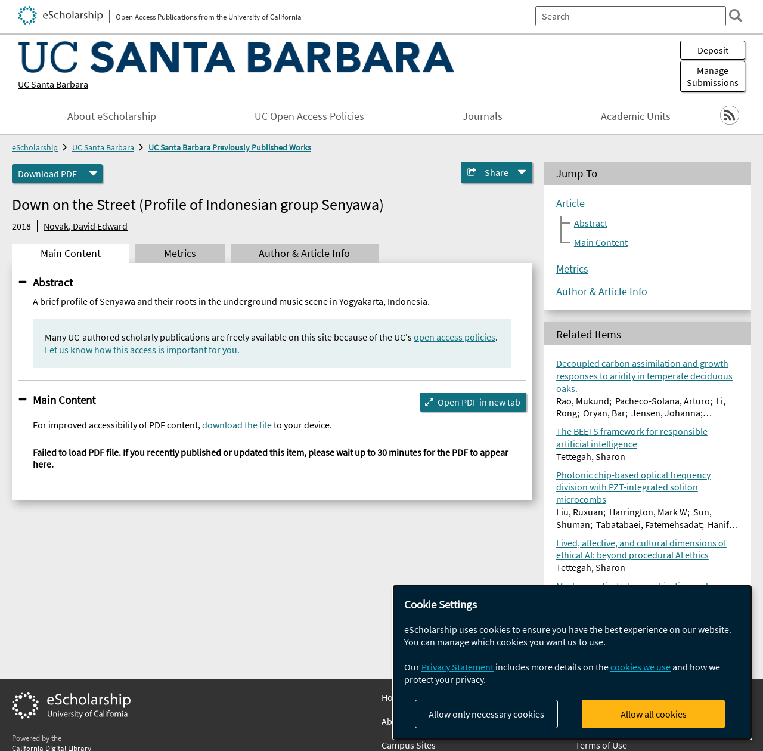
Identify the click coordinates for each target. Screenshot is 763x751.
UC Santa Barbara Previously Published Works (229, 147)
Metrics (572, 269)
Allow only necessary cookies (486, 714)
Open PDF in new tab (479, 402)
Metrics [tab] (180, 253)
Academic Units (636, 116)
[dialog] (572, 662)
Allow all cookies (654, 714)
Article (570, 203)
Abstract (53, 282)
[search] (735, 15)
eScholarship (35, 147)
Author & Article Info (601, 291)
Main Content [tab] (71, 253)
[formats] (93, 173)
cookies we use (640, 667)
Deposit (712, 50)
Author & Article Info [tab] (304, 253)
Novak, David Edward (86, 226)
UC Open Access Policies (309, 116)
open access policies (454, 337)
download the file (237, 425)
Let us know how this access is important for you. (142, 350)
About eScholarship (111, 116)
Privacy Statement (457, 667)
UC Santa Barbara (53, 84)
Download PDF (47, 174)
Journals (483, 116)
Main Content (64, 400)
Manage (713, 76)
